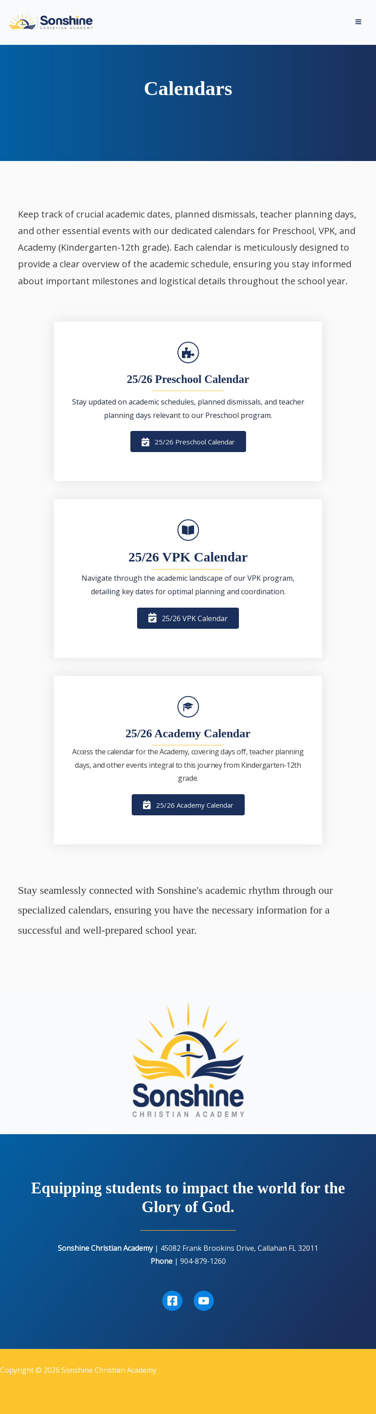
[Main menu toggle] (358, 23)
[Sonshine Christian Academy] (54, 23)
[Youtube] (204, 1301)
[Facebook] (172, 1301)
